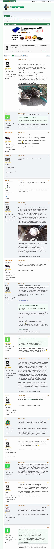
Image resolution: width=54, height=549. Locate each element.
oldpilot (37, 18)
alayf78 (7, 59)
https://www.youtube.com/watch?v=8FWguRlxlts (34, 399)
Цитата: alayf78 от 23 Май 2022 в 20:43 (28, 529)
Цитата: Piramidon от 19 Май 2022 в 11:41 (29, 305)
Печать (47, 55)
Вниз (5, 55)
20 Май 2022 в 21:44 (21, 395)
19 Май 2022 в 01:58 (21, 113)
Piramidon (8, 155)
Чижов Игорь (9, 132)
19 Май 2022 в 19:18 (21, 202)
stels (43, 18)
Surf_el (40, 18)
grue (6, 505)
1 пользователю (21, 329)
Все (26, 55)
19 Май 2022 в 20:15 (21, 283)
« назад (42, 51)
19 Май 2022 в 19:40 (21, 260)
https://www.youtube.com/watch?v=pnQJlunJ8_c (28, 70)
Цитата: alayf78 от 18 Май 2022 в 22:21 (28, 117)
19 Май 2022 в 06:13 (21, 132)
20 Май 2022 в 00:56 (21, 358)
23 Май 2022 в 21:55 (21, 505)
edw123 (7, 113)
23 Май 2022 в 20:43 (21, 482)
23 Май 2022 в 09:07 (21, 462)
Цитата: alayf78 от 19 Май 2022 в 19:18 (28, 338)
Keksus (7, 418)
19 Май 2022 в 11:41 (21, 155)
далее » (47, 51)
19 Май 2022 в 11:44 (21, 180)
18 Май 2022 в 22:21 (22, 59)
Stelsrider (8, 462)
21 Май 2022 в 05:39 (21, 418)
